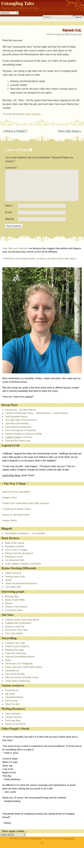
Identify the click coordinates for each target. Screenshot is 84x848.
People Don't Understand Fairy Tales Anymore (25, 503)
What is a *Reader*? (15, 131)
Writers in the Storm (15, 724)
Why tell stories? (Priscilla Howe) (22, 677)
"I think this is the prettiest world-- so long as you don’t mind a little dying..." (40, 258)
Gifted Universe (13, 573)
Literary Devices (13, 717)
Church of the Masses (16, 606)
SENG (8, 580)
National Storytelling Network (20, 656)
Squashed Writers (14, 697)
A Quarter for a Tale (15, 643)
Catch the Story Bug (15, 653)
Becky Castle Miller (15, 600)
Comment (11, 167)
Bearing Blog (11, 596)
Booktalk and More (14, 546)
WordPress (36, 838)
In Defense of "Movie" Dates (16, 509)
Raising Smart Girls (15, 576)
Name (9, 206)
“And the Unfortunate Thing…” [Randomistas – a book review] (36, 413)
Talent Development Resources (21, 583)
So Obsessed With (14, 560)
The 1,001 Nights (14, 633)
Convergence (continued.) (18, 427)
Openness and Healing (16, 423)
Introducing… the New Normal (20, 409)
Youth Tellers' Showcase (17, 681)
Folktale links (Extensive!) (18, 623)
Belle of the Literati (14, 543)
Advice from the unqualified (16, 492)
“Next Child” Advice (69, 131)
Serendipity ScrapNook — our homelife (25, 533)
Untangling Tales (17, 3)
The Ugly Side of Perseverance (21, 420)
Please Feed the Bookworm (19, 553)
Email (9, 212)
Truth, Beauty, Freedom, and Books (23, 563)
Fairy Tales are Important (14, 248)
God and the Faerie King (17, 440)
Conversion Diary (14, 610)
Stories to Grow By (14, 626)
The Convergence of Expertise (20, 430)
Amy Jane (76, 34)
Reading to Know (14, 556)
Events (28, 114)
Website (9, 219)
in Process (18, 437)
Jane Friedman (12, 713)
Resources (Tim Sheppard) (19, 663)
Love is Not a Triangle (16, 549)
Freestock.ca (11, 690)
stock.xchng (11, 700)
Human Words (9, 520)
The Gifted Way (13, 587)
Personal (36, 114)
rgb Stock (10, 694)
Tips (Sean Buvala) (15, 674)
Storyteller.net (12, 670)
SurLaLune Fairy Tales (16, 630)
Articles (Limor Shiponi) (17, 646)
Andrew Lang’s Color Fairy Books (22, 619)
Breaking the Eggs (14, 650)
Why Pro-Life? (12, 704)
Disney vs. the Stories (16, 514)
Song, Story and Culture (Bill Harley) (23, 667)
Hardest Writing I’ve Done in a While (23, 434)
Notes (8, 660)
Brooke (9, 603)
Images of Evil (9, 497)
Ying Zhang (68, 838)
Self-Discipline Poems (16, 416)
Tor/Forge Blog (12, 720)
